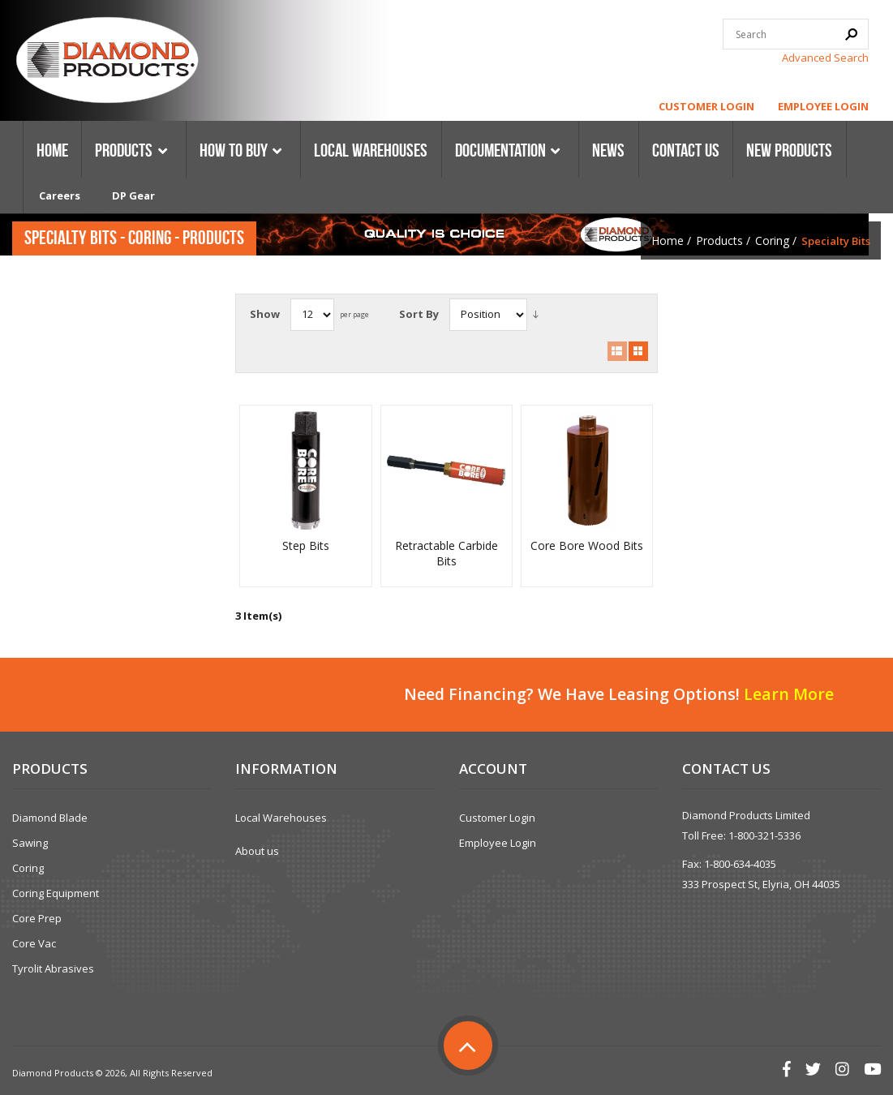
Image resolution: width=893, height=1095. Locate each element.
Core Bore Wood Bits (586, 546)
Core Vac (34, 943)
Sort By (419, 314)
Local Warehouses (281, 817)
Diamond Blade (50, 817)
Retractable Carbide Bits (446, 554)
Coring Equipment (55, 893)
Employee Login (823, 106)
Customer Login (706, 106)
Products (719, 240)
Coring (772, 240)
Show (265, 314)
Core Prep (37, 918)
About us (257, 851)
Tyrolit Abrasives (53, 968)
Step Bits (305, 546)
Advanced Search (825, 57)
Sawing (30, 842)
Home (667, 240)
